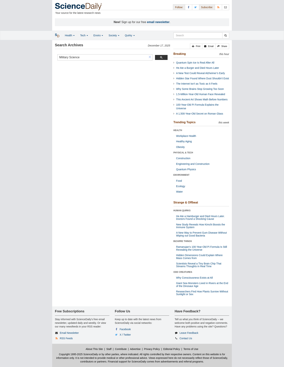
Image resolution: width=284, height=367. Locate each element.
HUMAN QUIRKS (182, 210)
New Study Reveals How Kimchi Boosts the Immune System (200, 226)
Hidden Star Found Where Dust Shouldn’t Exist (202, 78)
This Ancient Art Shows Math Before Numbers (201, 99)
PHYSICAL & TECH (183, 152)
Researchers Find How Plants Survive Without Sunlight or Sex (202, 293)
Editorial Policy (171, 349)
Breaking (179, 53)
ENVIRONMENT (181, 175)
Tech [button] (84, 35)
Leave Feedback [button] (188, 332)
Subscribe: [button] (207, 7)
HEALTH (177, 130)
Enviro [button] (98, 35)
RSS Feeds (66, 338)
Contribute (121, 349)
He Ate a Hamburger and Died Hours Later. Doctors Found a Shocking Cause (200, 217)
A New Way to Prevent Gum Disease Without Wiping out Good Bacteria (201, 234)
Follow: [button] (179, 7)
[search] (102, 57)
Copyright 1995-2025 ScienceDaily (78, 354)
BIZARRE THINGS (182, 241)
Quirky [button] (130, 35)
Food (179, 180)
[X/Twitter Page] (195, 7)
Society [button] (113, 35)
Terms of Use (190, 349)
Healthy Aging (184, 141)
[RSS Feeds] (218, 7)
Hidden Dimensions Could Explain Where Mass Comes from (199, 256)
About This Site (94, 349)
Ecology (180, 186)
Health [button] (70, 35)
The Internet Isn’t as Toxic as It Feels (196, 83)
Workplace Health (186, 135)
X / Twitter (125, 334)
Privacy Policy (152, 349)
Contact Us (185, 338)
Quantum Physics (186, 169)
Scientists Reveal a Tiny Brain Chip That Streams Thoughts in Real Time (198, 265)
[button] (150, 57)
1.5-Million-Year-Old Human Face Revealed (200, 94)
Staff (109, 349)
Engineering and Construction (192, 163)
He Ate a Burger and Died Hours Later (197, 67)
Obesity (180, 147)
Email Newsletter (69, 332)
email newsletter (158, 22)
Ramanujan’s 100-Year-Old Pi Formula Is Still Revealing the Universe (201, 248)
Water (179, 191)
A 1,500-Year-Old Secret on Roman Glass (199, 113)
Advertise (135, 349)
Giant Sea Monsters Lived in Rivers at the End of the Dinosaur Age (202, 284)
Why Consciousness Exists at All (194, 277)
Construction (183, 158)
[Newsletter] (225, 7)
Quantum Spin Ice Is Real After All (195, 62)
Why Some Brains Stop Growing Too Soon (200, 88)
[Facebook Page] (188, 7)
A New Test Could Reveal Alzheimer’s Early (200, 73)
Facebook (125, 329)
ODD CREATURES (182, 272)
